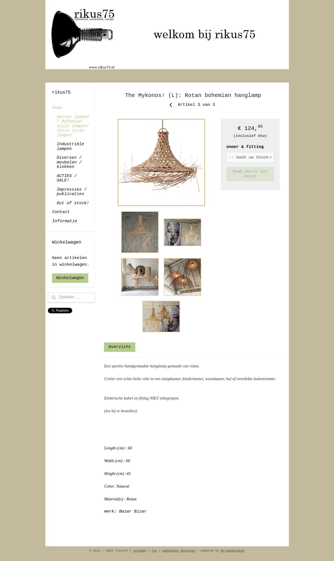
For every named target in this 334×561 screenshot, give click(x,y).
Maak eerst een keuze (250, 174)
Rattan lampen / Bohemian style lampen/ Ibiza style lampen (73, 126)
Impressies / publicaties (72, 192)
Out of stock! (73, 203)
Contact (61, 212)
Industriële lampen (70, 146)
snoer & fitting (245, 147)
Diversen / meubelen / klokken (69, 162)
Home (57, 108)
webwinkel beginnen (178, 550)
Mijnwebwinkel (233, 550)
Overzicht (119, 347)
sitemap (139, 550)
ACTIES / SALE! (67, 178)
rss (154, 550)
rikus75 (57, 321)
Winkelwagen (70, 278)
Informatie (64, 221)
